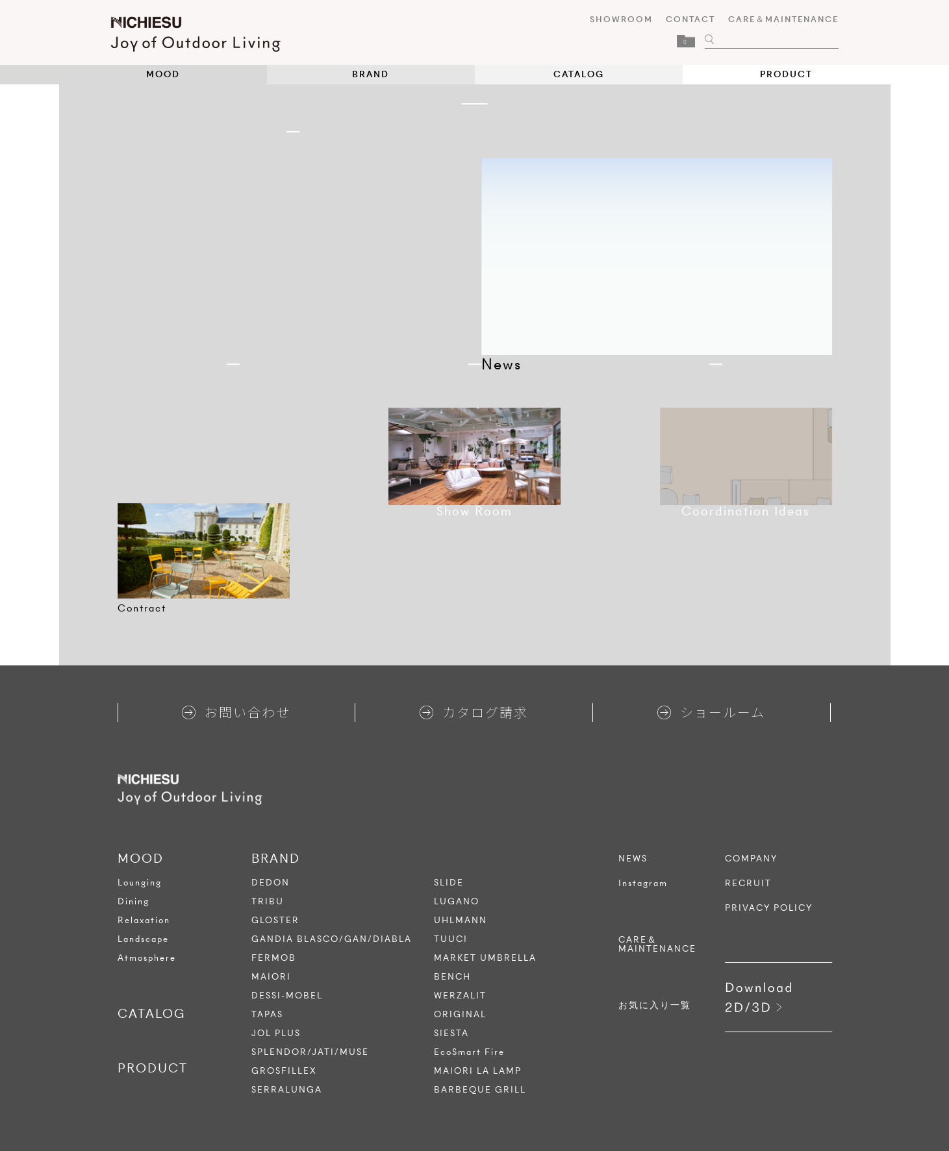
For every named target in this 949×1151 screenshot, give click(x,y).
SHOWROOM (614, 19)
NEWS (633, 858)
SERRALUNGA (286, 1089)
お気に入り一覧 (654, 1005)
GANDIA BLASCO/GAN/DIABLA (331, 939)
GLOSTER (275, 920)
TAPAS (267, 1014)
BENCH (452, 977)
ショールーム (711, 711)
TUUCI (451, 939)
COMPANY (751, 858)
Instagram (643, 883)
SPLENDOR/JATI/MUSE (310, 1052)
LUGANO (456, 901)
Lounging (140, 882)
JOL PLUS (276, 1033)
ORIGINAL (460, 1014)
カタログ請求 (474, 711)
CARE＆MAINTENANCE (777, 19)
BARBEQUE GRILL (480, 1089)
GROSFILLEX (284, 1071)
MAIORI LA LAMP (478, 1071)
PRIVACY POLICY (769, 908)
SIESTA (451, 1033)
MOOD (163, 74)
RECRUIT (748, 883)
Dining (133, 901)
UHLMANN (460, 920)
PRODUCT (786, 74)
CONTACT (684, 19)
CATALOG (578, 74)
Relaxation (144, 920)
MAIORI (271, 977)
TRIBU (267, 901)
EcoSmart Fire (469, 1052)
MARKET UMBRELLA (485, 958)
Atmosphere (147, 958)
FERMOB (273, 958)
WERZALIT (460, 995)
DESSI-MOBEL (287, 995)
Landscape (143, 939)
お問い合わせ (236, 711)
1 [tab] (475, 104)
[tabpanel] (204, 551)
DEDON (270, 882)
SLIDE (449, 882)
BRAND (370, 74)
